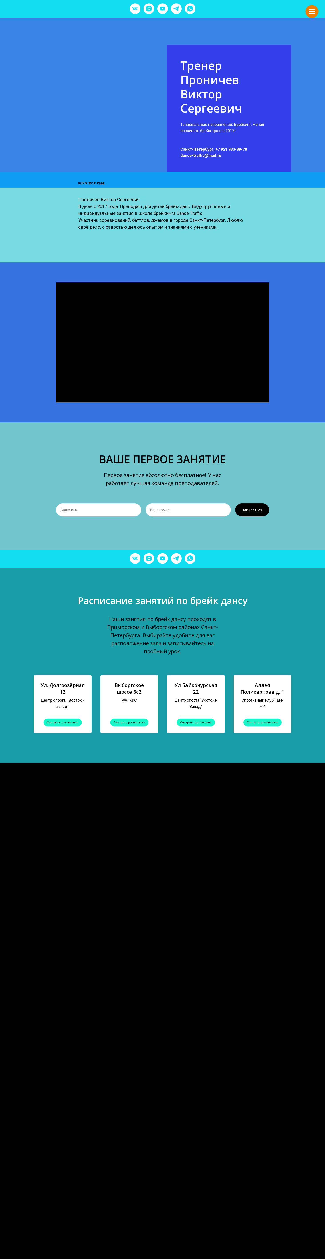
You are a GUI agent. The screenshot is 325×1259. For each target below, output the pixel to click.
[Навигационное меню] (312, 11)
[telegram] (176, 8)
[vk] (135, 8)
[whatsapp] (190, 8)
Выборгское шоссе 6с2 (129, 688)
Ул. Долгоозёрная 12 (63, 688)
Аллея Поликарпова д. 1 (262, 688)
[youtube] (162, 8)
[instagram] (149, 8)
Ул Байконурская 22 (196, 688)
